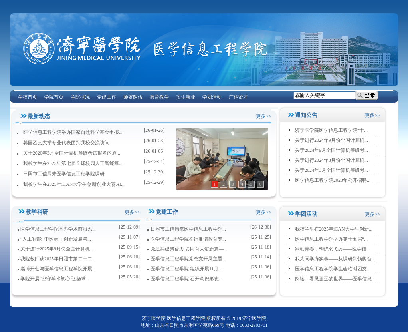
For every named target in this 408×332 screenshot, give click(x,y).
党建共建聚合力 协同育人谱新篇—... (189, 249)
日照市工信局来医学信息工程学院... (188, 229)
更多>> (263, 116)
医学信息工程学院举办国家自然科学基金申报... (73, 132)
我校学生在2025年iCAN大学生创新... (333, 229)
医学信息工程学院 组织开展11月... (186, 269)
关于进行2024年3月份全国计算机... (331, 160)
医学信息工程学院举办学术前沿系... (58, 229)
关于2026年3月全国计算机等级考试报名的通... (71, 153)
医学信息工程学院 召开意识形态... (186, 279)
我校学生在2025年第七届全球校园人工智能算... (73, 163)
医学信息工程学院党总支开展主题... (188, 259)
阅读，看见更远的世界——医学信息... (335, 279)
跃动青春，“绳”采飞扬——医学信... (332, 249)
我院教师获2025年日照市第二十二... (58, 259)
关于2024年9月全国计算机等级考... (331, 150)
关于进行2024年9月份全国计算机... (331, 140)
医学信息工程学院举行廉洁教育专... (188, 239)
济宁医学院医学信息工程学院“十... (331, 130)
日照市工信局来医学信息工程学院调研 (64, 174)
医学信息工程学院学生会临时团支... (332, 269)
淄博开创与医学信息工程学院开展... (58, 269)
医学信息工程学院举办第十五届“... (331, 239)
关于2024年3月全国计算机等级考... (331, 170)
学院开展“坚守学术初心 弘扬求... (54, 279)
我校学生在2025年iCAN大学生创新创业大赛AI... (74, 184)
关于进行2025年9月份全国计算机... (56, 249)
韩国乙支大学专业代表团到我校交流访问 (66, 142)
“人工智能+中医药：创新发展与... (55, 239)
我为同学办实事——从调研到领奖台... (335, 259)
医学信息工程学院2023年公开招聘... (332, 180)
